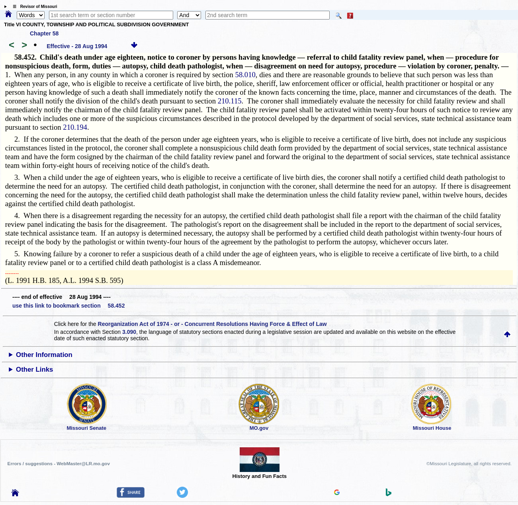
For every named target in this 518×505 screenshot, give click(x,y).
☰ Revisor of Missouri (33, 6)
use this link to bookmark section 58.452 (68, 305)
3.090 (129, 332)
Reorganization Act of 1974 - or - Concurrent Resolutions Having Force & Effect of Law (212, 324)
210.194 (75, 127)
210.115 (230, 101)
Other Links (34, 369)
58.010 (245, 74)
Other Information (44, 355)
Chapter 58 (44, 33)
